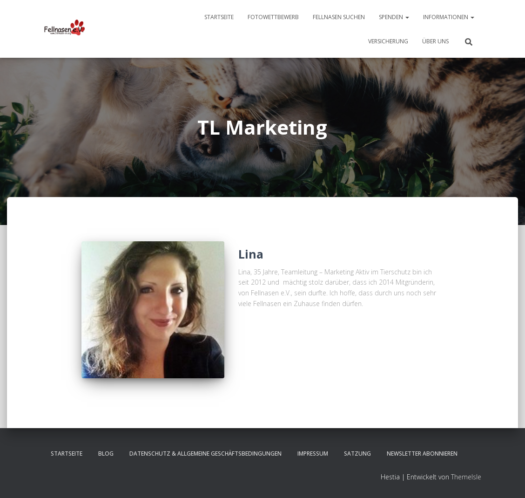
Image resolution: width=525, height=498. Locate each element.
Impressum (312, 453)
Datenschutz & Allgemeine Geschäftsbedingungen (205, 453)
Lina (250, 254)
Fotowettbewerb (273, 17)
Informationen (448, 17)
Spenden (394, 17)
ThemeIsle (466, 476)
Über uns (435, 41)
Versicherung (388, 41)
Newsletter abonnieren (422, 453)
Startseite (219, 17)
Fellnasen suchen (339, 17)
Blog (106, 453)
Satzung (357, 453)
